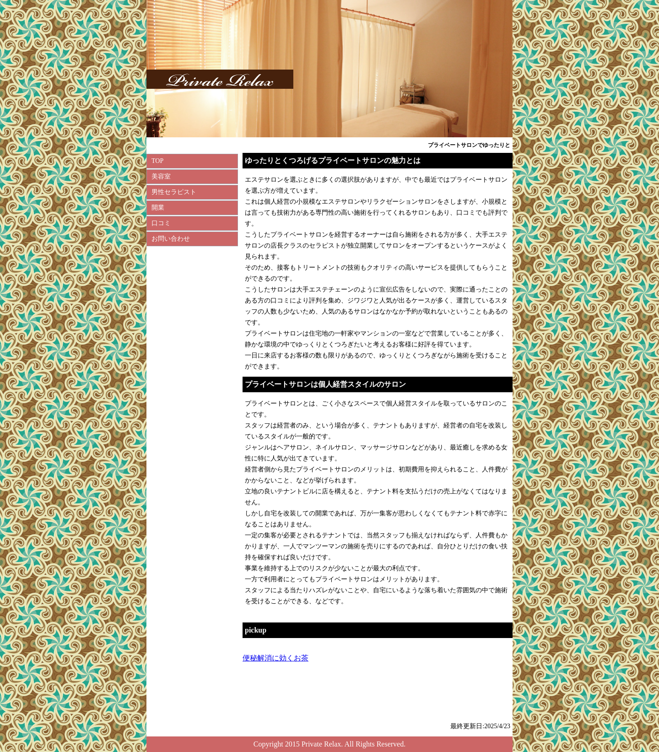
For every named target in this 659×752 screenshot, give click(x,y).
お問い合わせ (170, 238)
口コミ (161, 223)
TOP (157, 160)
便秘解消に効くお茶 (275, 658)
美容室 (161, 176)
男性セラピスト (173, 192)
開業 (157, 207)
